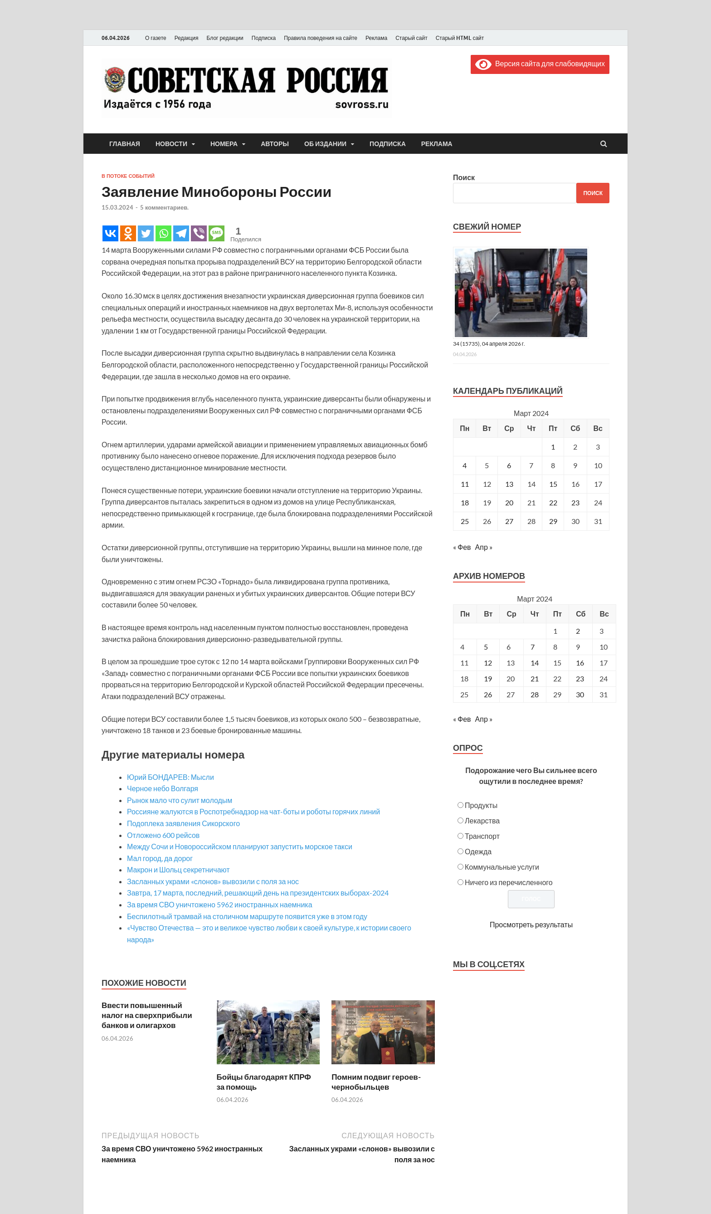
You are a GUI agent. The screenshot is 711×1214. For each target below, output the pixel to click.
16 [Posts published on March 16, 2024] (580, 662)
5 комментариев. (164, 207)
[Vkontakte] (110, 233)
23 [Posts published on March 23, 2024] (580, 678)
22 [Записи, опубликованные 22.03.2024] (553, 502)
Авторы (275, 143)
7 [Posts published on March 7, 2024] (533, 646)
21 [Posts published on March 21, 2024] (535, 678)
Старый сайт (411, 37)
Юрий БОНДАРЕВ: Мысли (170, 777)
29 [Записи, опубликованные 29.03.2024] (553, 521)
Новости (171, 143)
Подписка (264, 37)
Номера (224, 143)
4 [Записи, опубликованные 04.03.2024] (465, 465)
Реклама (376, 37)
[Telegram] (181, 233)
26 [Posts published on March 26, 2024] (488, 694)
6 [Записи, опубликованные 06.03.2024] (509, 465)
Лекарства (482, 820)
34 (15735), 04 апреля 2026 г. (489, 343)
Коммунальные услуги (502, 866)
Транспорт (482, 836)
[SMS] (216, 233)
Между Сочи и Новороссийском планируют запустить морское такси (239, 846)
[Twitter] (146, 233)
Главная (124, 143)
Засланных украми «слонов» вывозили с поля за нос (213, 881)
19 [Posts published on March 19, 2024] (488, 678)
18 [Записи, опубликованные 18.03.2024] (465, 502)
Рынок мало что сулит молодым (179, 800)
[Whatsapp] (163, 233)
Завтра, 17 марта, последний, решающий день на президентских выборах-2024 (258, 892)
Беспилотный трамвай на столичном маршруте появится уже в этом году (247, 916)
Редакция (187, 37)
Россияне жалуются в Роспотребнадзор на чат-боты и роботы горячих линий (253, 811)
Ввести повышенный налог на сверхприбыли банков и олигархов (147, 1015)
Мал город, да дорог (160, 858)
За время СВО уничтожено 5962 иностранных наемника (219, 904)
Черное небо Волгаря (162, 788)
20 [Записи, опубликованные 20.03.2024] (509, 502)
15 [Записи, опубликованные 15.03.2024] (553, 484)
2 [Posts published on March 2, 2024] (578, 631)
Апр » (483, 547)
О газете (155, 37)
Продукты (481, 805)
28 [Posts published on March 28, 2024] (535, 694)
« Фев (462, 547)
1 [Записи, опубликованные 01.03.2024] (553, 446)
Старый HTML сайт (460, 37)
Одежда (478, 851)
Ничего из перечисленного (509, 882)
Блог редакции (225, 37)
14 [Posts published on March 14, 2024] (535, 662)
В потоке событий (128, 176)
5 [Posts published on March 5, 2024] (486, 646)
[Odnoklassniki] (128, 233)
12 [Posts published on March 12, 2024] (488, 662)
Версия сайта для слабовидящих (540, 63)
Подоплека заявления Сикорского (183, 823)
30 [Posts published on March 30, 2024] (580, 694)
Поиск (464, 177)
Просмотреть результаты (531, 924)
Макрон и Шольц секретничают (178, 869)
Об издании (325, 143)
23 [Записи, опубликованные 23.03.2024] (575, 502)
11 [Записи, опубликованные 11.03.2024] (465, 484)
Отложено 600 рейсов (163, 835)
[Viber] (199, 233)
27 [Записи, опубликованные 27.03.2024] (509, 521)
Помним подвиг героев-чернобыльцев (376, 1082)
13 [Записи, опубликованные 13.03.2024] (509, 484)
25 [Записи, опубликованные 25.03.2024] (465, 521)
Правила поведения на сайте (320, 37)
